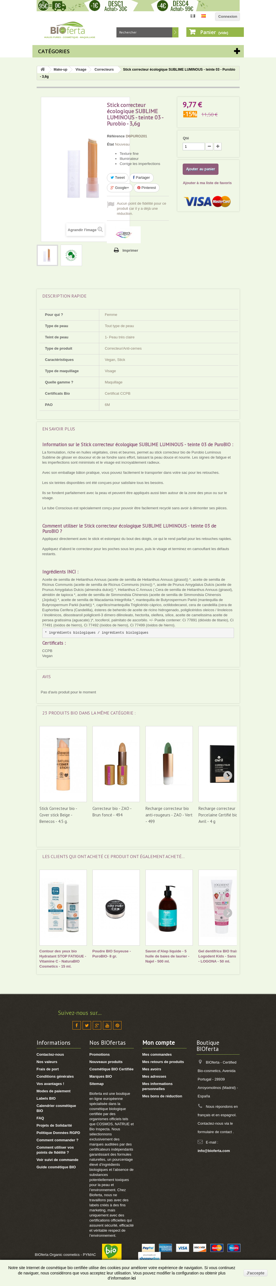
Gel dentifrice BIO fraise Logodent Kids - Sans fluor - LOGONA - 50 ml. (221, 956)
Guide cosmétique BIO (56, 1167)
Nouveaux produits (106, 1062)
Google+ (120, 188)
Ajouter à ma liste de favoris (207, 183)
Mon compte (158, 1042)
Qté (186, 138)
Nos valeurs (47, 1062)
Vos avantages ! (50, 1084)
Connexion (227, 16)
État (110, 144)
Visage (81, 70)
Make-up (60, 70)
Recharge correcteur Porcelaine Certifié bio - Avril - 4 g (219, 815)
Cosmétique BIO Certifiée (111, 1069)
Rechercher (175, 32)
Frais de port (48, 1069)
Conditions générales (55, 1076)
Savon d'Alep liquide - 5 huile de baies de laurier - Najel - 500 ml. (167, 956)
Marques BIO (100, 1076)
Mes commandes (157, 1054)
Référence (116, 136)
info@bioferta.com (214, 1151)
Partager (141, 177)
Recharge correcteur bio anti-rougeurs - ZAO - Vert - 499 (169, 815)
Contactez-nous (50, 1054)
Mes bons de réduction (162, 1096)
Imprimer (130, 250)
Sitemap (96, 1084)
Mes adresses (154, 1076)
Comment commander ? (58, 1140)
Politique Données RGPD (58, 1133)
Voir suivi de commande (58, 1160)
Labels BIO (46, 1098)
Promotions (99, 1054)
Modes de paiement (54, 1091)
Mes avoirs (151, 1069)
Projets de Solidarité (54, 1125)
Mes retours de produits (163, 1062)
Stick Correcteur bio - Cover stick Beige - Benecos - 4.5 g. (58, 815)
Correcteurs (104, 70)
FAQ (40, 1118)
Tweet (118, 177)
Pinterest (146, 188)
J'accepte (255, 1273)
